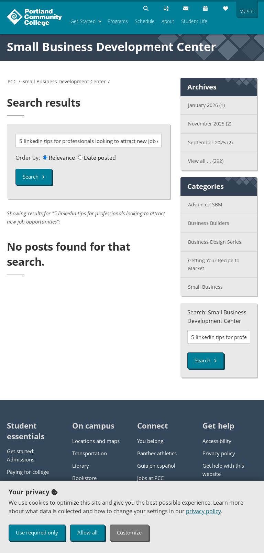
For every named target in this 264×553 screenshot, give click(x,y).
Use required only (37, 532)
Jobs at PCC (150, 477)
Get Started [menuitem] (83, 21)
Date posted (97, 157)
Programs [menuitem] (118, 21)
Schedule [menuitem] (145, 21)
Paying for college (28, 471)
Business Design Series (214, 242)
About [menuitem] (168, 21)
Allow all (87, 532)
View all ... (205, 161)
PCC (12, 81)
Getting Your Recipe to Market (213, 264)
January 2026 (206, 105)
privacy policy (203, 511)
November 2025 (209, 123)
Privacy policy (218, 453)
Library (80, 465)
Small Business (205, 287)
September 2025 (210, 142)
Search (34, 176)
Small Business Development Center (111, 47)
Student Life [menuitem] (194, 21)
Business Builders (208, 223)
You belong (150, 440)
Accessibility (216, 440)
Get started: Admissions (20, 455)
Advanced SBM (205, 204)
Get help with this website (223, 469)
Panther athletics (157, 453)
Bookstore (84, 477)
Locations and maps (96, 440)
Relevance (59, 157)
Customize (129, 532)
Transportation (89, 453)
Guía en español (156, 465)
